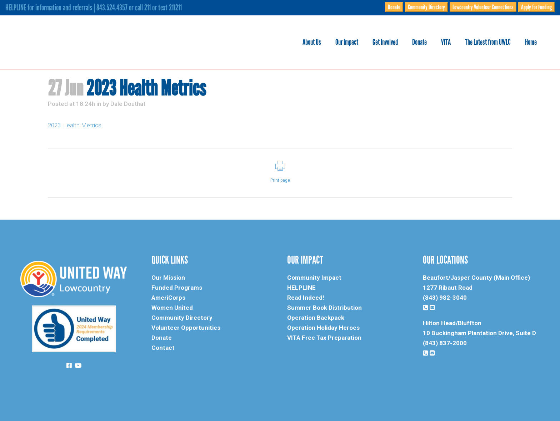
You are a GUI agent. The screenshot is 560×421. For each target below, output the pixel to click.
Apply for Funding (536, 7)
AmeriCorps (168, 297)
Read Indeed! (305, 297)
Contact (163, 347)
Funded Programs (176, 287)
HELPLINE (301, 287)
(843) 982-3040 (445, 297)
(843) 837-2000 (445, 343)
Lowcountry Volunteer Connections (483, 7)
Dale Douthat (127, 103)
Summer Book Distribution (324, 307)
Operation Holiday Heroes (323, 327)
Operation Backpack (315, 317)
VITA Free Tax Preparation (324, 337)
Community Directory (426, 7)
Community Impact (314, 277)
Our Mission (168, 277)
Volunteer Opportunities (185, 327)
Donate (394, 7)
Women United (172, 307)
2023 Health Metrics (74, 125)
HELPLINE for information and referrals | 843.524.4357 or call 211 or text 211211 (93, 8)
